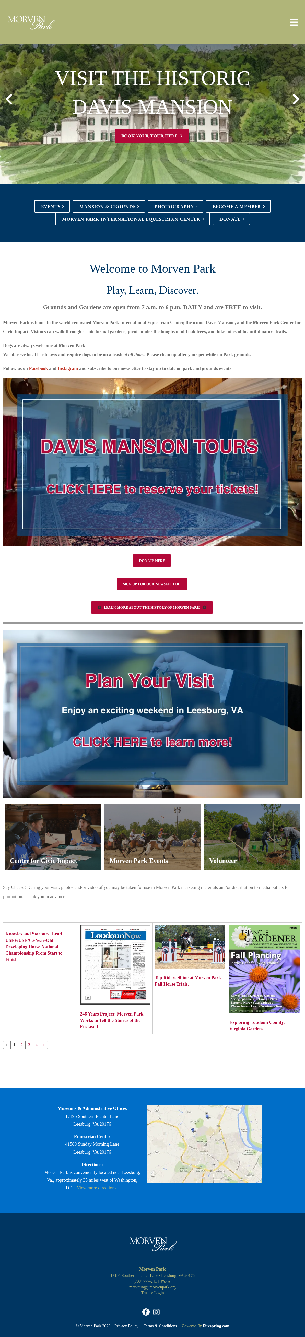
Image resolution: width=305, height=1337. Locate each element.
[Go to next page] (44, 1045)
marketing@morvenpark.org (152, 1287)
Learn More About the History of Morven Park (152, 607)
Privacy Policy (126, 1326)
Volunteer (224, 860)
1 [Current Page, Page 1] (14, 1045)
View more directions (96, 1187)
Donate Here (152, 560)
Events (51, 206)
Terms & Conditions (160, 1326)
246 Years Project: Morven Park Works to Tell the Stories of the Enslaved (111, 1020)
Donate (230, 219)
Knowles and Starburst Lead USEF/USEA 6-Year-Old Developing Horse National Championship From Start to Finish (33, 946)
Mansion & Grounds (107, 206)
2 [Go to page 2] (22, 1045)
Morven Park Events (141, 860)
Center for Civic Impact (46, 860)
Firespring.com (216, 1326)
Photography (174, 206)
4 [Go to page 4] (37, 1045)
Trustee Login (152, 1293)
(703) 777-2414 (146, 1281)
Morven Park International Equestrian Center (131, 219)
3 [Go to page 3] (29, 1045)
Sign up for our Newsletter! (152, 584)
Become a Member (237, 206)
